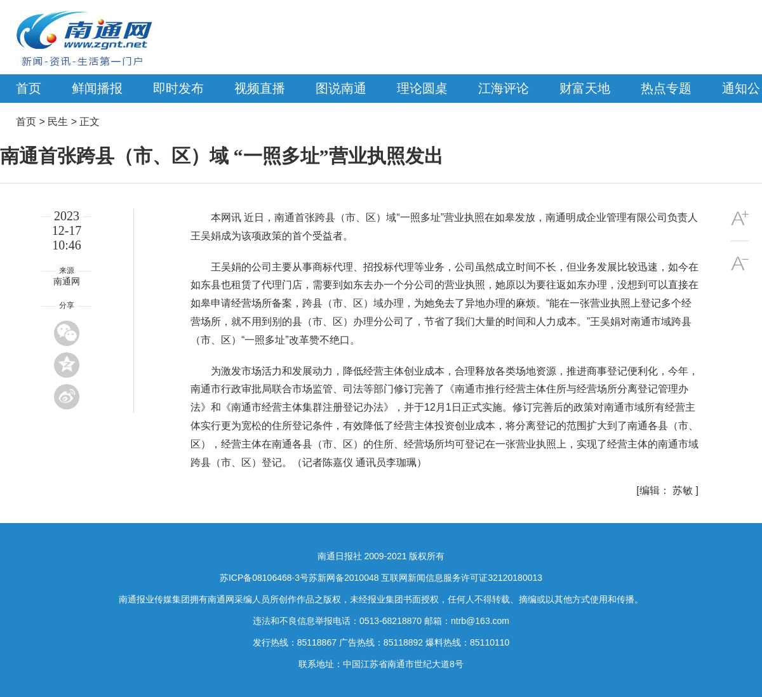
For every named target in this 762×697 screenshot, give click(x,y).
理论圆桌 (422, 88)
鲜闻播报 (97, 88)
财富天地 (584, 88)
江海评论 (503, 88)
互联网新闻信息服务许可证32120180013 (461, 578)
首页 (28, 88)
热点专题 (666, 88)
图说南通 (341, 88)
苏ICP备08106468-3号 (264, 578)
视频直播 (259, 88)
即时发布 (178, 88)
